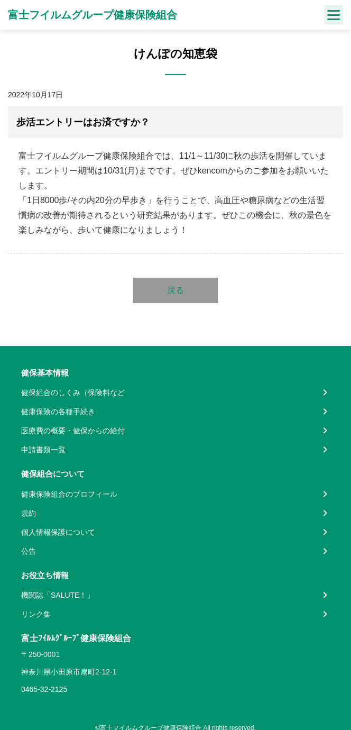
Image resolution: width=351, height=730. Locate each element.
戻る (175, 290)
